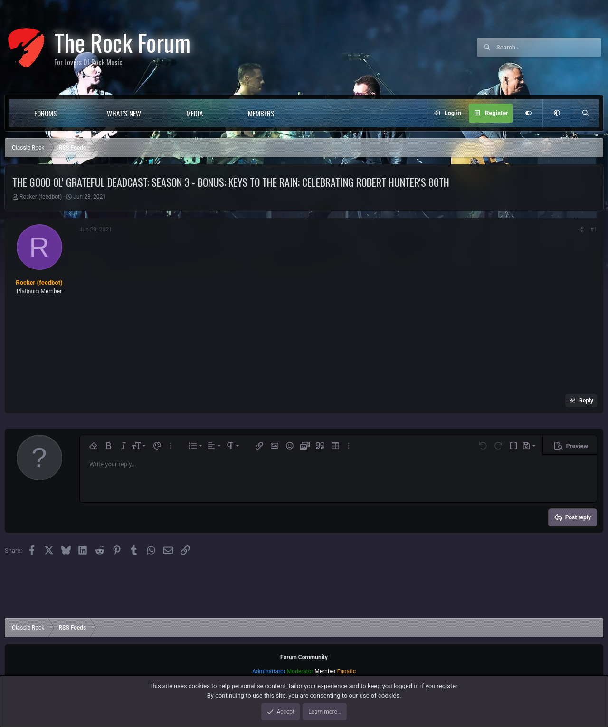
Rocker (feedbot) (40, 196)
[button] (76, 113)
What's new (124, 113)
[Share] (581, 229)
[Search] (548, 47)
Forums (45, 113)
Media (194, 113)
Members (261, 113)
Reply (586, 400)
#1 (593, 229)
